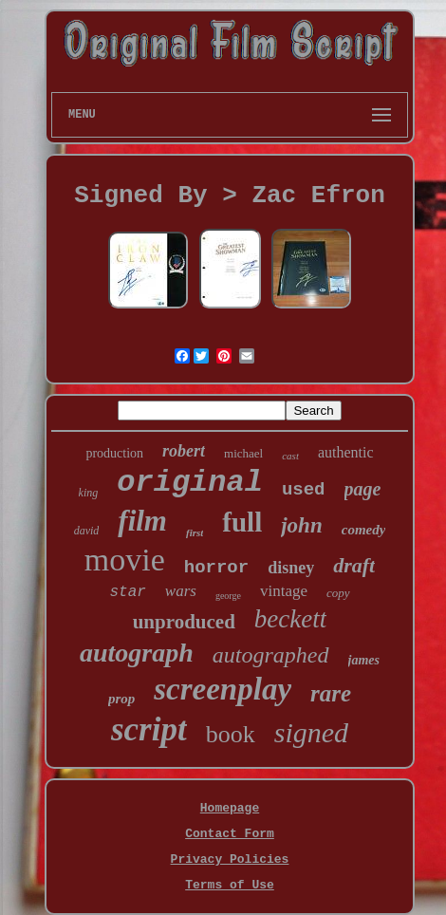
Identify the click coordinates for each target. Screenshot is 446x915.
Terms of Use (229, 885)
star (127, 592)
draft (354, 565)
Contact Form (229, 834)
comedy (364, 529)
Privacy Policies (230, 859)
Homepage (229, 808)
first (194, 532)
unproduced (184, 621)
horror (216, 567)
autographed (271, 655)
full (242, 522)
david (87, 530)
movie (124, 559)
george (228, 595)
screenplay (222, 689)
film (142, 520)
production (114, 453)
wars (180, 591)
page (362, 488)
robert (183, 450)
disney (291, 567)
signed (311, 732)
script (149, 729)
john (301, 525)
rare (330, 693)
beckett (290, 619)
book (230, 734)
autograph (137, 652)
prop (121, 698)
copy (338, 593)
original (190, 482)
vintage (283, 591)
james (364, 660)
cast (290, 455)
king (89, 492)
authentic (346, 452)
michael (243, 453)
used (303, 489)
